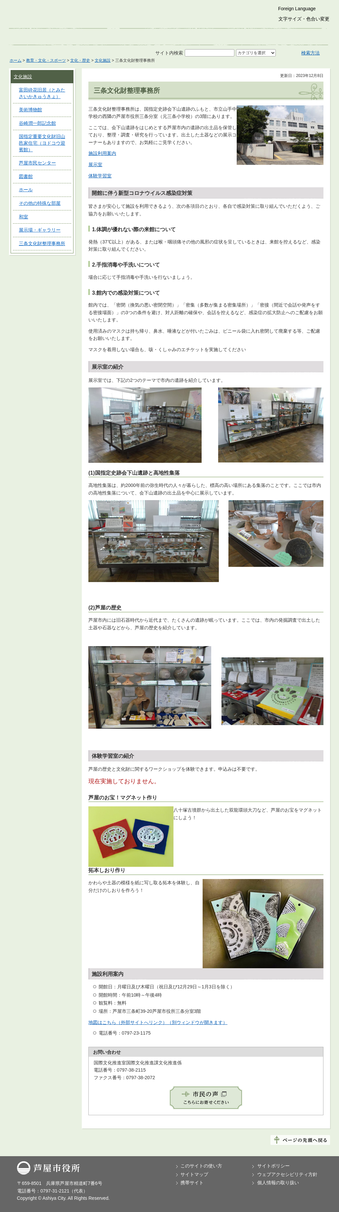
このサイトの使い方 (201, 1165)
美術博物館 (30, 109)
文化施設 (103, 60)
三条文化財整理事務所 (42, 243)
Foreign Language (297, 8)
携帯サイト (192, 1182)
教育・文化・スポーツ (46, 60)
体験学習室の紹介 (113, 756)
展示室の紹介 (107, 367)
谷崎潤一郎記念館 (37, 123)
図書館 (26, 176)
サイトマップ (194, 1174)
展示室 (95, 164)
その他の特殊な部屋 (40, 203)
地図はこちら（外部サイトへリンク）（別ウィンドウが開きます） (157, 1022)
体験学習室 (100, 175)
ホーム (16, 60)
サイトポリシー (273, 1165)
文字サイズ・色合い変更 (303, 18)
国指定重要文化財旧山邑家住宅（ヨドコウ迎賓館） (42, 143)
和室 (23, 216)
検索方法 (310, 52)
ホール (26, 189)
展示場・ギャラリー (40, 230)
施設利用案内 (102, 153)
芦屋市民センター (37, 162)
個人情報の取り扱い (278, 1182)
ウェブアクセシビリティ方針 (287, 1174)
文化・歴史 (80, 60)
